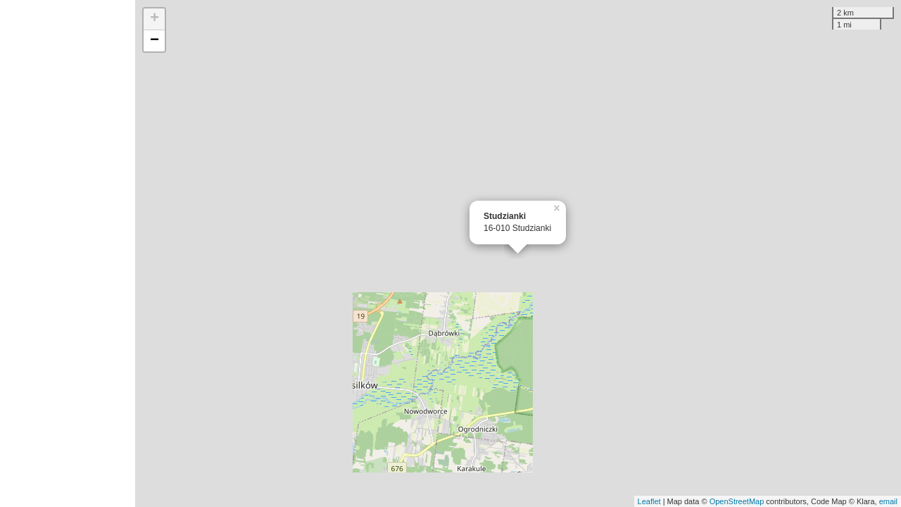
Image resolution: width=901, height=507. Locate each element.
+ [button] (154, 19)
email (888, 501)
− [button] (154, 40)
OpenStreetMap (737, 501)
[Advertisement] (67, 253)
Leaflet (649, 501)
